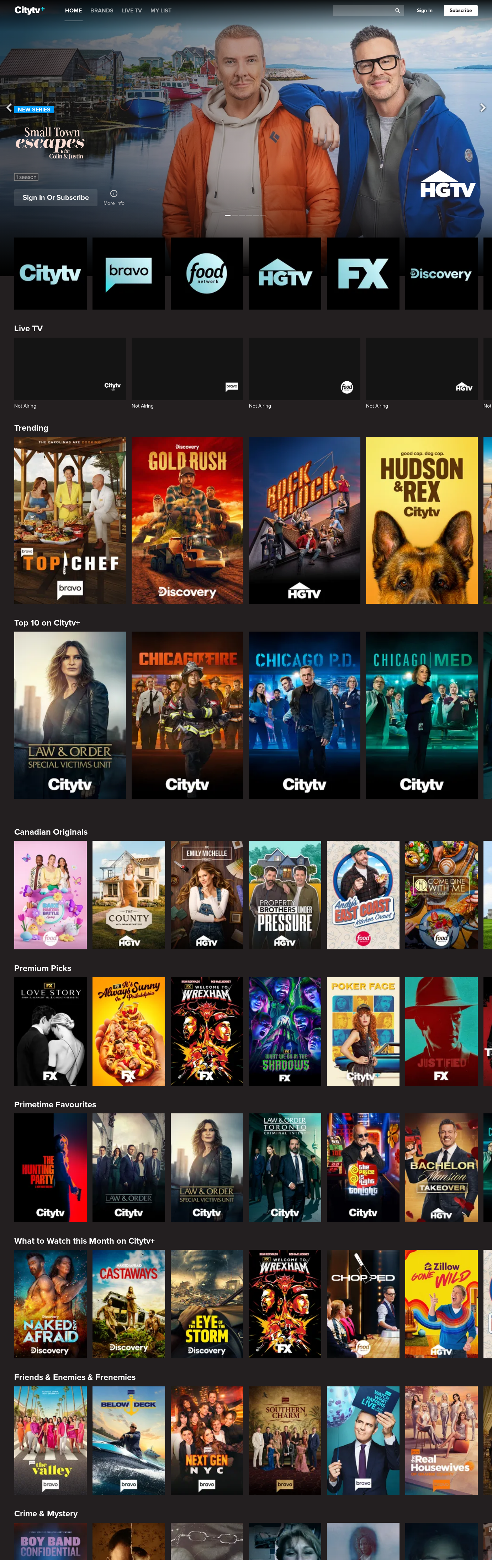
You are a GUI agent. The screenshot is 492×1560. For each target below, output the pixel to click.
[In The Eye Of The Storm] (207, 1304)
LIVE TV (132, 10)
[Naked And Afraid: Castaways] (128, 1304)
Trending (31, 428)
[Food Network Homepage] (207, 274)
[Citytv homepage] (50, 274)
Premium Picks (42, 968)
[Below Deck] (128, 1440)
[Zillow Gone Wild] (441, 1304)
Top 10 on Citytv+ (47, 623)
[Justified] (441, 1031)
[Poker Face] (363, 1031)
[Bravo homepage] (128, 274)
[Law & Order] (128, 1167)
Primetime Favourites (55, 1105)
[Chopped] (363, 1304)
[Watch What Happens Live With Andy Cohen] (363, 1440)
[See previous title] (11, 108)
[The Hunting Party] (50, 1167)
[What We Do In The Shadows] (285, 1031)
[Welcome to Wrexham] (207, 1031)
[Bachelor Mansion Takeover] (441, 1167)
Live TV (28, 328)
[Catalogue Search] (365, 10)
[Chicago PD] (305, 715)
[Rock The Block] (305, 520)
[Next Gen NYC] (207, 1440)
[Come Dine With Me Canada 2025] (441, 895)
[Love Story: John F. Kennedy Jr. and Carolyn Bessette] (50, 1031)
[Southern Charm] (285, 1440)
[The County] (128, 895)
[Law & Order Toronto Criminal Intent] (285, 1167)
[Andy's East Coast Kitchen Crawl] (363, 895)
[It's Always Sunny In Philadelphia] (128, 1031)
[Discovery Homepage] (441, 274)
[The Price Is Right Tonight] (363, 1167)
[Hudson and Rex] (422, 520)
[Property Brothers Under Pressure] (285, 895)
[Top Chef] (70, 520)
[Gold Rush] (187, 520)
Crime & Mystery (46, 1514)
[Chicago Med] (422, 715)
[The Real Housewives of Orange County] (441, 1440)
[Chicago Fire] (187, 715)
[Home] (29, 10)
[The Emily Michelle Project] (207, 895)
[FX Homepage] (363, 274)
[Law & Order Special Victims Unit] (70, 715)
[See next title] (480, 108)
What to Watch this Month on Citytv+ (84, 1241)
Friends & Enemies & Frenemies (75, 1377)
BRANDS (101, 10)
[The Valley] (50, 1440)
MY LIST (160, 10)
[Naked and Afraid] (50, 1304)
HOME (73, 10)
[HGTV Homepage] (285, 274)
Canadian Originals (51, 832)
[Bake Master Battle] (50, 895)
